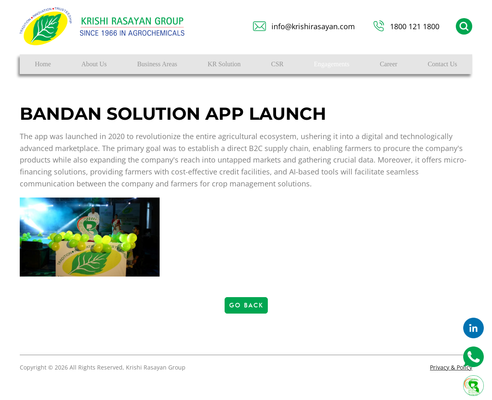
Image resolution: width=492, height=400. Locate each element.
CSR (277, 63)
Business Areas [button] (157, 63)
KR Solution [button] (224, 63)
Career (388, 63)
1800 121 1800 (414, 26)
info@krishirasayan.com (313, 26)
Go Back (246, 305)
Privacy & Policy (451, 367)
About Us (94, 63)
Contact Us (442, 63)
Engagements (331, 63)
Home (43, 63)
